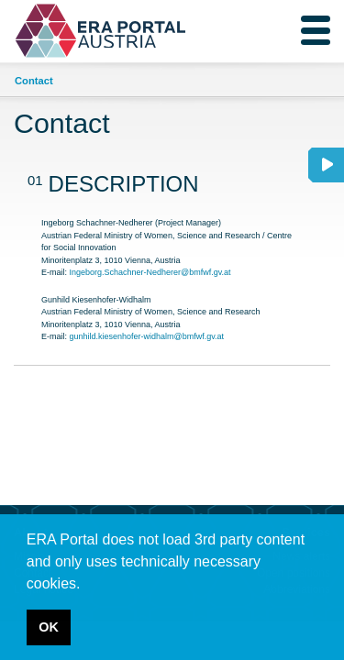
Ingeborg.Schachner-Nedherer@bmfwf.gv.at (150, 272)
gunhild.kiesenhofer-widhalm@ (126, 336)
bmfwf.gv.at (203, 336)
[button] (87, 585)
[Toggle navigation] (315, 30)
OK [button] (49, 627)
